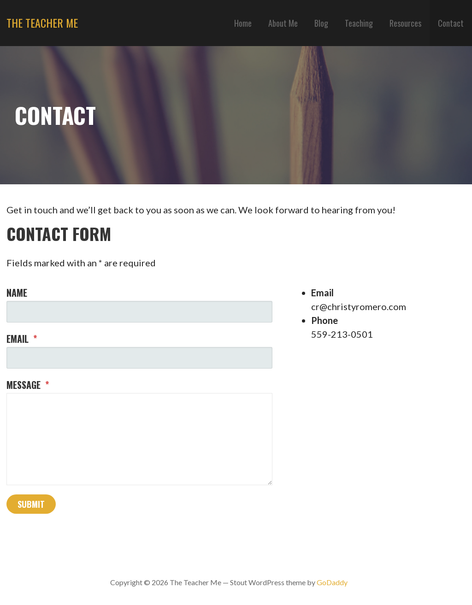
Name (16, 293)
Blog (321, 23)
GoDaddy (332, 582)
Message (27, 385)
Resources (405, 23)
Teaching (359, 23)
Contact (451, 23)
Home (243, 23)
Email (21, 339)
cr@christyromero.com (358, 306)
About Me (283, 23)
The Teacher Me (42, 22)
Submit (31, 504)
